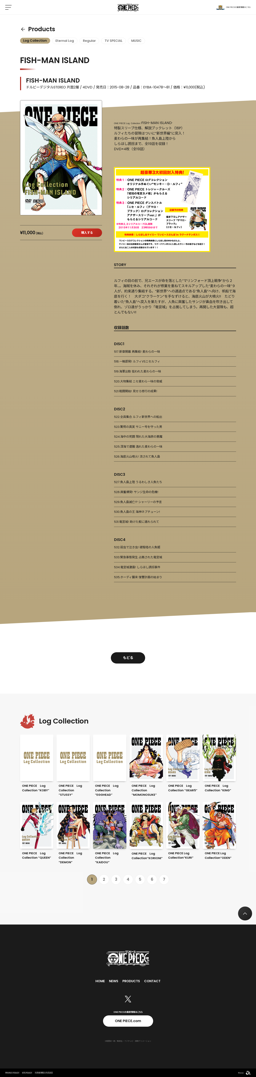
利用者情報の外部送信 (44, 1072)
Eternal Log (65, 40)
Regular (89, 40)
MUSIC (136, 40)
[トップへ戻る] (245, 914)
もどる (128, 657)
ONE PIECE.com (128, 1020)
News (113, 981)
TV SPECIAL (113, 40)
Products (41, 29)
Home (100, 981)
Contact (152, 981)
